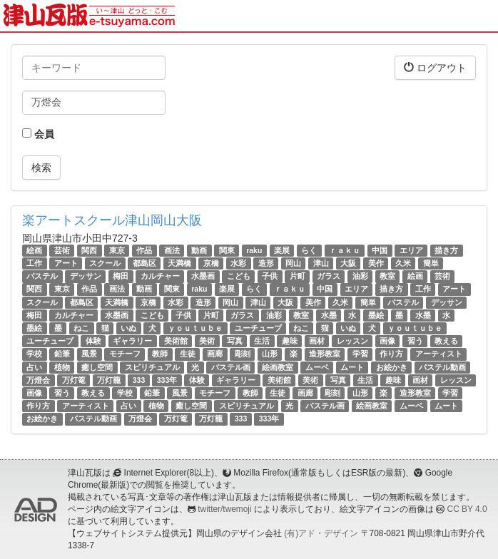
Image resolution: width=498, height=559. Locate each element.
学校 (34, 353)
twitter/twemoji (224, 509)
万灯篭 (74, 380)
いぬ (128, 328)
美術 (207, 341)
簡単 (431, 263)
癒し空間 (97, 367)
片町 (297, 276)
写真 (235, 341)
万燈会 (38, 380)
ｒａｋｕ (344, 250)
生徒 (187, 353)
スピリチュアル (152, 367)
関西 (89, 250)
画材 (317, 341)
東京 (117, 250)
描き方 (446, 250)
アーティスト (438, 353)
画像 (387, 341)
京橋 (211, 263)
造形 (266, 263)
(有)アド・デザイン (321, 533)
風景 (89, 353)
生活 (262, 341)
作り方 (391, 353)
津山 (321, 263)
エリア (411, 250)
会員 (38, 134)
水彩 (238, 263)
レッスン (352, 341)
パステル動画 (442, 367)
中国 (379, 250)
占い (34, 367)
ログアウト (435, 67)
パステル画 (230, 367)
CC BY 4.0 (467, 509)
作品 (144, 250)
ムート (352, 367)
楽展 (282, 250)
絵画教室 (277, 367)
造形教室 (324, 353)
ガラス (328, 276)
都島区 (144, 263)
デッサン (85, 276)
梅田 (120, 276)
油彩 (360, 276)
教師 (160, 353)
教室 (387, 276)
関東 (227, 250)
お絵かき (391, 367)
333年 (167, 380)
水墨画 (203, 276)
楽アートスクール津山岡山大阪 (112, 220)
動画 (199, 250)
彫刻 (242, 353)
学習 (360, 353)
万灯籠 (109, 380)
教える (446, 341)
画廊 (215, 353)
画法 (172, 250)
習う (415, 341)
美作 (376, 263)
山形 (270, 353)
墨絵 (376, 315)
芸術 (62, 250)
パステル (42, 276)
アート (66, 263)
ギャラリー (132, 341)
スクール (105, 263)
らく (309, 250)
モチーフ (125, 353)
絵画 (34, 250)
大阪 (348, 263)
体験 (93, 341)
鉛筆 (62, 353)
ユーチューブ (258, 328)
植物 (62, 367)
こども (238, 276)
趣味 (290, 341)
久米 (403, 263)
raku (254, 250)
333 (139, 380)
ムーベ (317, 367)
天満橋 (179, 263)
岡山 (293, 263)
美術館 (176, 341)
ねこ (81, 328)
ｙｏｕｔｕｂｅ (195, 328)
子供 (270, 276)
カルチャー (160, 276)
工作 (34, 263)
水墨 (329, 315)
